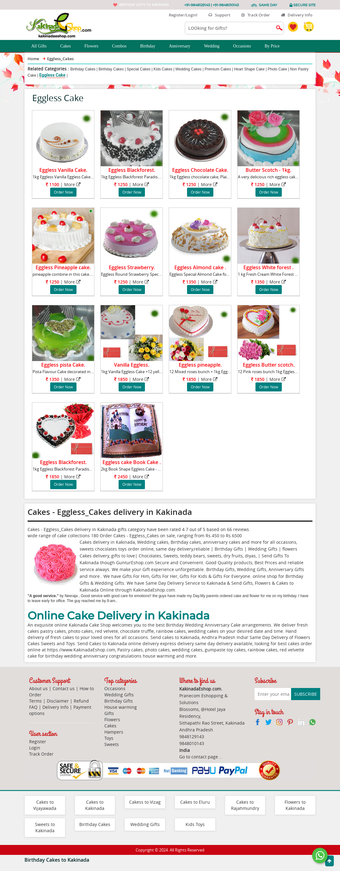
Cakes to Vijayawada (44, 805)
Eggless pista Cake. (63, 364)
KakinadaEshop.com (154, 590)
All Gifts (42, 46)
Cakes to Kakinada (94, 805)
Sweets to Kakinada (45, 827)
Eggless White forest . (268, 267)
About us (38, 688)
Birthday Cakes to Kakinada (56, 859)
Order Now (63, 192)
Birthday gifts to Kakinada (144, 4)
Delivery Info (296, 15)
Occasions (245, 46)
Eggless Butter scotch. (268, 364)
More (69, 184)
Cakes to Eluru (195, 802)
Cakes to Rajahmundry (245, 805)
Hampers (113, 732)
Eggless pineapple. (200, 364)
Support (219, 15)
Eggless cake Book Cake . (131, 462)
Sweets (111, 744)
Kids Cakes (163, 69)
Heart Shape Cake (249, 69)
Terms (35, 701)
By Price (275, 46)
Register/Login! (181, 15)
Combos (122, 46)
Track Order (255, 15)
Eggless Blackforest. (131, 170)
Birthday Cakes (82, 69)
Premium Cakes (218, 69)
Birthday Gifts (118, 701)
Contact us (64, 688)
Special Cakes (138, 69)
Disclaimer (58, 701)
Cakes (68, 46)
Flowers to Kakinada (295, 805)
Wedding (215, 46)
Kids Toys (195, 824)
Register (37, 741)
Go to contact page (198, 757)
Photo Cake (277, 69)
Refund (81, 701)
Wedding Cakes (188, 69)
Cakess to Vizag (145, 802)
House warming (120, 707)
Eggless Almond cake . (200, 267)
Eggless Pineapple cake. (63, 267)
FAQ (33, 707)
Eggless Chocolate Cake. (200, 170)
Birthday (151, 46)
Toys (108, 738)
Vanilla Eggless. (131, 364)
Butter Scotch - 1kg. (268, 170)
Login (34, 748)
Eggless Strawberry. (132, 267)
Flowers (95, 46)
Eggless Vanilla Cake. (63, 170)
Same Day (268, 5)
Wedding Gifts (119, 695)
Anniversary (183, 46)
